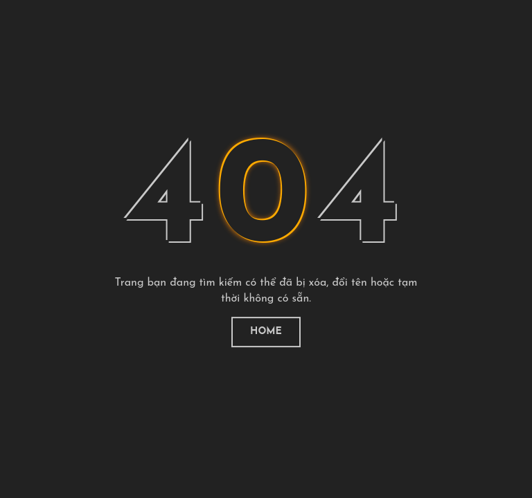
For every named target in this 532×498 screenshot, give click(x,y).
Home (266, 331)
